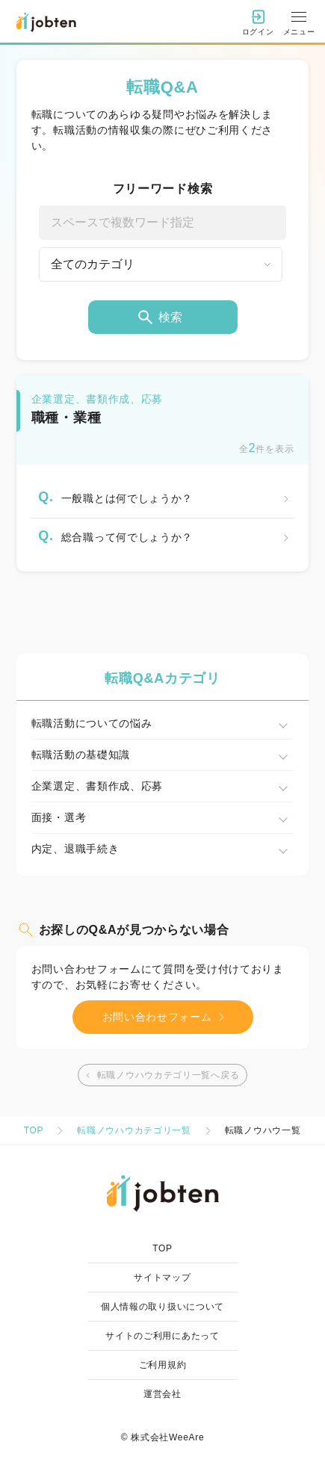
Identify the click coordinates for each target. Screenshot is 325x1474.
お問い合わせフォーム (166, 1017)
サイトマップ (162, 1277)
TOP (34, 1130)
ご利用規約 (163, 1365)
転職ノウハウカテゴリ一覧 (134, 1130)
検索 (159, 317)
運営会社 (162, 1394)
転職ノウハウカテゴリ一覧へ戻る (161, 1075)
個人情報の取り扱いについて (162, 1306)
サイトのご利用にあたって (162, 1336)
